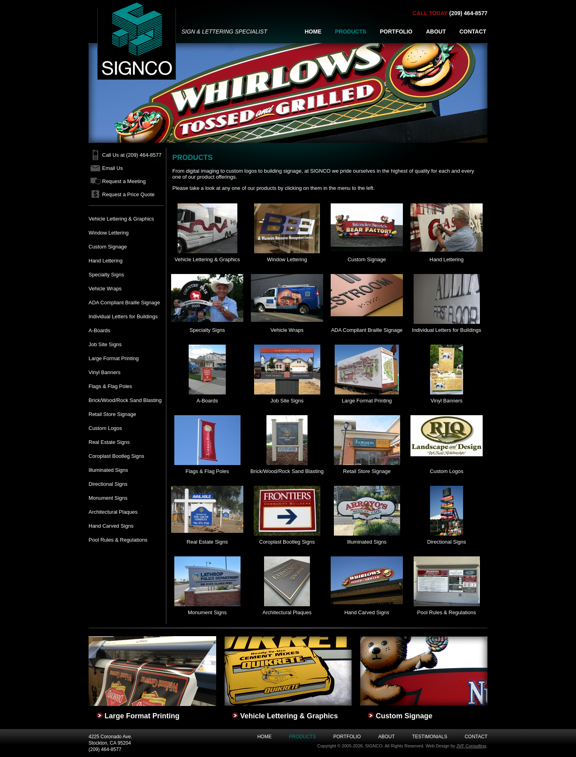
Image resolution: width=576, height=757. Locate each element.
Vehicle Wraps (105, 289)
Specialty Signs (106, 275)
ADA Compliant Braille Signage (124, 303)
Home (264, 736)
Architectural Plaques (113, 512)
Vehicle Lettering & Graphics (121, 219)
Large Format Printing (114, 358)
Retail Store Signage (112, 414)
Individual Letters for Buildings (123, 316)
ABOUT (436, 31)
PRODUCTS (351, 31)
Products (302, 736)
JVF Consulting (471, 745)
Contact (476, 736)
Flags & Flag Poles (110, 386)
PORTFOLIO (396, 31)
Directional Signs (108, 484)
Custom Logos (105, 428)
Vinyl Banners (104, 372)
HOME (313, 31)
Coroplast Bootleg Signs (116, 456)
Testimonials (429, 736)
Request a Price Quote (128, 194)
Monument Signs (108, 498)
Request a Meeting (124, 181)
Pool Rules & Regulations (118, 540)
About (386, 736)
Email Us (112, 168)
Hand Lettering (105, 261)
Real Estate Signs (109, 442)
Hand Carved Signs (111, 526)
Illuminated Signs (108, 470)
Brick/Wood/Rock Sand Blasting (125, 400)
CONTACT (473, 31)
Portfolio (347, 736)
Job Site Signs (105, 344)
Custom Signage (108, 247)
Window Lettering (108, 233)
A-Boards (99, 330)
